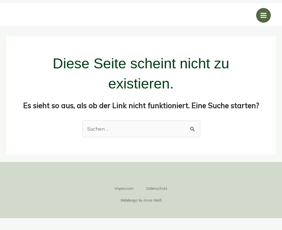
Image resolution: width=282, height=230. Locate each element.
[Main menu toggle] (263, 15)
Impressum (124, 188)
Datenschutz (156, 188)
